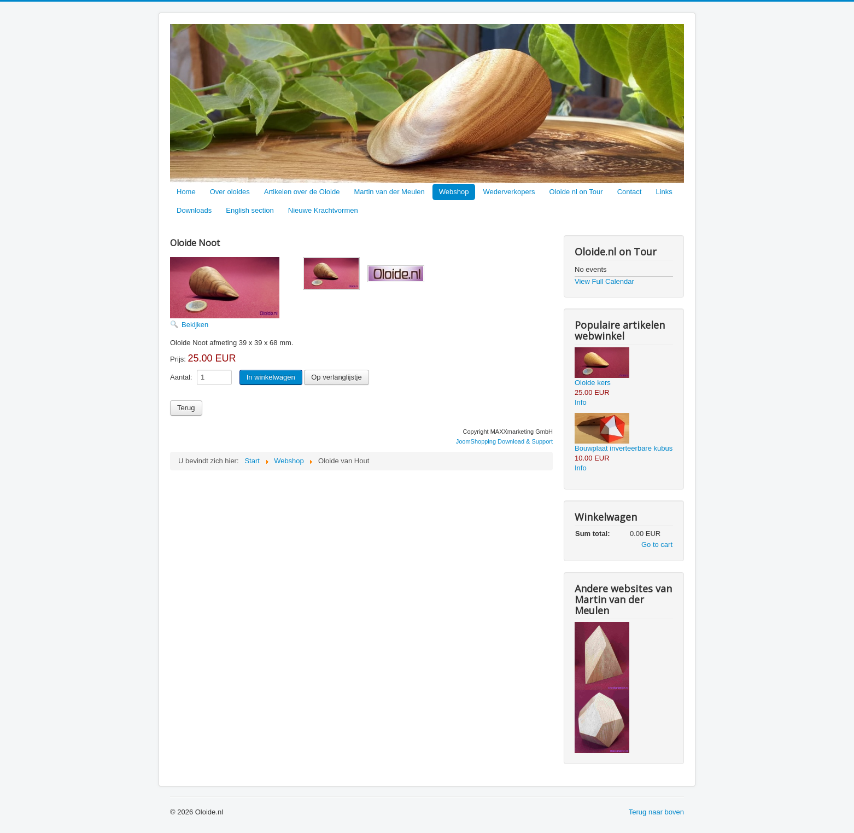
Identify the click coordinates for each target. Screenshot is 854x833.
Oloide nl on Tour (576, 192)
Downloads (194, 210)
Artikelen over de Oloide (302, 192)
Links (664, 192)
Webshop (454, 192)
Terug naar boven (656, 812)
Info (581, 402)
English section (249, 210)
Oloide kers (593, 382)
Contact (629, 192)
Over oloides (230, 192)
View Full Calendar (604, 281)
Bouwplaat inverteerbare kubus (623, 448)
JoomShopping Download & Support (504, 441)
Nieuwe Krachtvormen (323, 210)
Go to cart (656, 544)
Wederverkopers (509, 192)
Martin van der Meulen (389, 192)
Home (186, 192)
